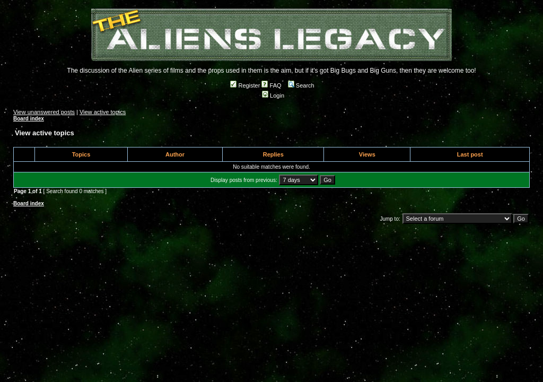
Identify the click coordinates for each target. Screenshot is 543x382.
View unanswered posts (44, 112)
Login (273, 95)
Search (301, 85)
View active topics (103, 112)
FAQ (271, 85)
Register (245, 85)
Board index (28, 118)
